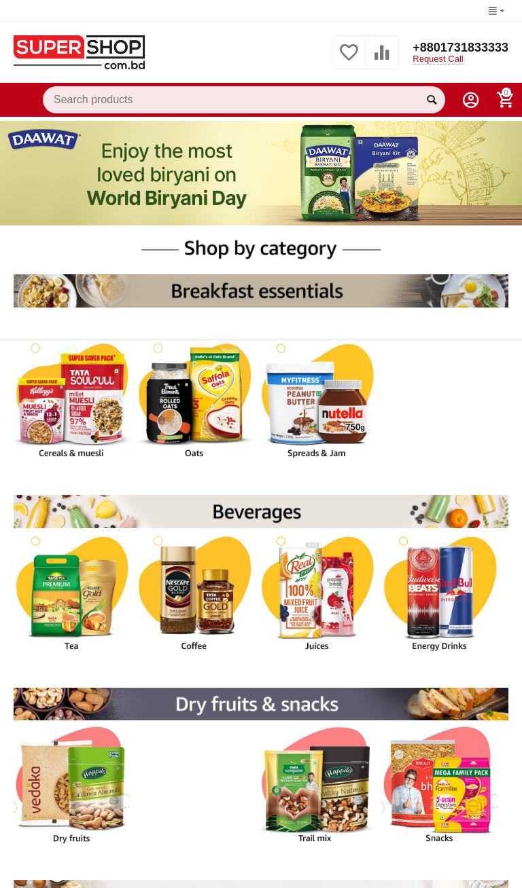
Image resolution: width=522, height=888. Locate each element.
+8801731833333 (460, 47)
